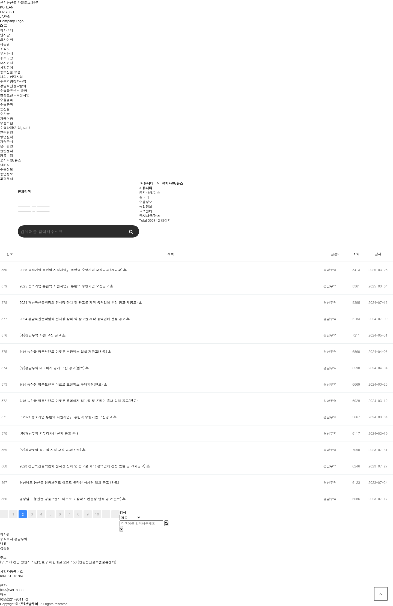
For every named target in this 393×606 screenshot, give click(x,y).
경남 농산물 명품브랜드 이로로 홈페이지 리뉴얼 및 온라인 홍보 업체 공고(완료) (78, 400)
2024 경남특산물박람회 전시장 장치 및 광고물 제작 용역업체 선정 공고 (72, 318)
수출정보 (6, 169)
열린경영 (6, 132)
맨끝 (115, 514)
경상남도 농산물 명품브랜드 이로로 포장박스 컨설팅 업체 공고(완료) (70, 498)
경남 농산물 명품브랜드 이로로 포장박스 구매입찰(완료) (61, 384)
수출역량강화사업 (13, 81)
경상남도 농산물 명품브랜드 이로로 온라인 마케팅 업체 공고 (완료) (69, 482)
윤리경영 (6, 146)
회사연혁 (6, 39)
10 (97, 514)
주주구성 (6, 58)
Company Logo (11, 21)
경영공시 (6, 141)
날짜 (378, 253)
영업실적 (6, 136)
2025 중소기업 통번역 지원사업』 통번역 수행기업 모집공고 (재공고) (71, 269)
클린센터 (6, 150)
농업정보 (6, 174)
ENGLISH (7, 11)
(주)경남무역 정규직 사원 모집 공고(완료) (50, 449)
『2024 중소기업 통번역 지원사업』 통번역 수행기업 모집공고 (66, 417)
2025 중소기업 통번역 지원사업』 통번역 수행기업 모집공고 (64, 286)
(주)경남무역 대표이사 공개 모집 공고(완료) (52, 367)
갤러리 (5, 164)
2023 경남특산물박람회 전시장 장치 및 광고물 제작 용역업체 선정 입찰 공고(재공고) (82, 466)
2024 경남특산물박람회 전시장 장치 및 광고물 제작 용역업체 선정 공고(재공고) (79, 302)
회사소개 (6, 30)
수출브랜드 (8, 123)
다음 (106, 514)
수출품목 (6, 99)
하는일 (5, 44)
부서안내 (6, 53)
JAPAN (5, 16)
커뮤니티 (6, 155)
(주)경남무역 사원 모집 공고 (40, 335)
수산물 (5, 113)
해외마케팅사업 (11, 76)
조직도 (5, 48)
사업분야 (6, 67)
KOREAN (6, 7)
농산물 (5, 109)
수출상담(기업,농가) (15, 127)
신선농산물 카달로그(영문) (20, 2)
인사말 (5, 34)
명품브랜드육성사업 (14, 95)
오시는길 (6, 62)
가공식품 (6, 118)
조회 (356, 253)
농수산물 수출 (10, 72)
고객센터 (6, 178)
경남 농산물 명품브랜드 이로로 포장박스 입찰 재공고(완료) (63, 351)
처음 (4, 514)
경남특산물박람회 (13, 85)
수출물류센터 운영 (13, 90)
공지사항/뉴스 (10, 160)
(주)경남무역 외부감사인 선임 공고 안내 (49, 433)
